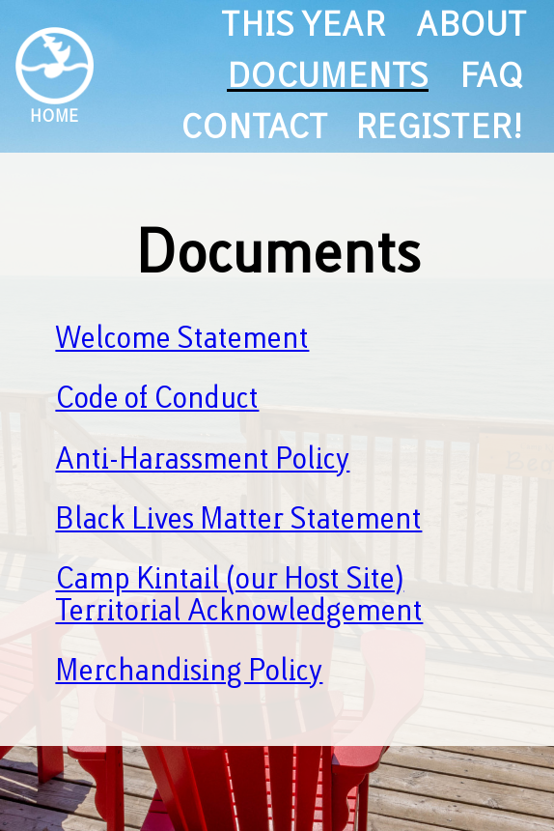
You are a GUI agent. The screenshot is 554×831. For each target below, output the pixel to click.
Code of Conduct (157, 398)
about (469, 24)
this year (303, 24)
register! (439, 127)
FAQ (491, 76)
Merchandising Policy (188, 670)
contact (252, 127)
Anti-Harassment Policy (202, 459)
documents (328, 76)
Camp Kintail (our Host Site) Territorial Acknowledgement (239, 594)
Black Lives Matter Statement (238, 519)
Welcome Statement (182, 338)
